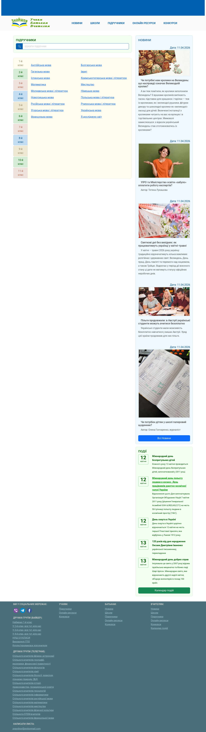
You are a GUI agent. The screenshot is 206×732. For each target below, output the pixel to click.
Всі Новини (164, 438)
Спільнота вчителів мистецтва (29, 706)
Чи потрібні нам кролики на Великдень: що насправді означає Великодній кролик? (163, 83)
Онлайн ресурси (68, 612)
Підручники (65, 609)
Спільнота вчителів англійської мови (33, 698)
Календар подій (164, 590)
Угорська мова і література (47, 110)
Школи (108, 612)
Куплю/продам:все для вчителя (30, 645)
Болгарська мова (91, 65)
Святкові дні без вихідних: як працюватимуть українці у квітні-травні (162, 244)
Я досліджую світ (91, 116)
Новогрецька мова (42, 97)
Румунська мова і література (98, 103)
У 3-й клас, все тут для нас (27, 630)
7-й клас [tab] (20, 129)
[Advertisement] (71, 7)
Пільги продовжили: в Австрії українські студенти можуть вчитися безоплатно (164, 322)
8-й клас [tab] (20, 140)
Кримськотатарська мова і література (104, 78)
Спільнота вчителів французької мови (33, 718)
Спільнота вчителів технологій (29, 691)
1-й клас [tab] (20, 63)
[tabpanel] (80, 118)
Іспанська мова (40, 78)
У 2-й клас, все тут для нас (27, 626)
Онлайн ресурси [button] (143, 23)
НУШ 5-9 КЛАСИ (21, 637)
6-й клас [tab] (20, 118)
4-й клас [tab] (20, 96)
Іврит (84, 71)
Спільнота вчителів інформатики (30, 694)
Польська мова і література (97, 97)
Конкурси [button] (170, 23)
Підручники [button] (116, 23)
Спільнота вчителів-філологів (29, 667)
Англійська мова (41, 65)
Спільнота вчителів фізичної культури (33, 710)
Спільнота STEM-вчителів (26, 714)
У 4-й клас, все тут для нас (27, 634)
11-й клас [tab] (20, 172)
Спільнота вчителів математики (30, 702)
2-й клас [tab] (20, 74)
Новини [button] (77, 23)
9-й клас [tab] (20, 150)
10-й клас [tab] (20, 161)
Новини (109, 609)
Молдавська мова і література (49, 90)
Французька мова (41, 116)
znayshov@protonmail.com (27, 728)
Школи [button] (95, 23)
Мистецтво (87, 84)
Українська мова (91, 110)
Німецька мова (90, 90)
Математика (38, 84)
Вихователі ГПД (21, 641)
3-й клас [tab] (20, 85)
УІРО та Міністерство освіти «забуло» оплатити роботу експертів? (162, 184)
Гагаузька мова (40, 71)
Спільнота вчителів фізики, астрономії (33, 656)
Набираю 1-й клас (22, 622)
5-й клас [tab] (20, 107)
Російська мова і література (48, 103)
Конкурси (64, 616)
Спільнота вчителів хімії (26, 671)
